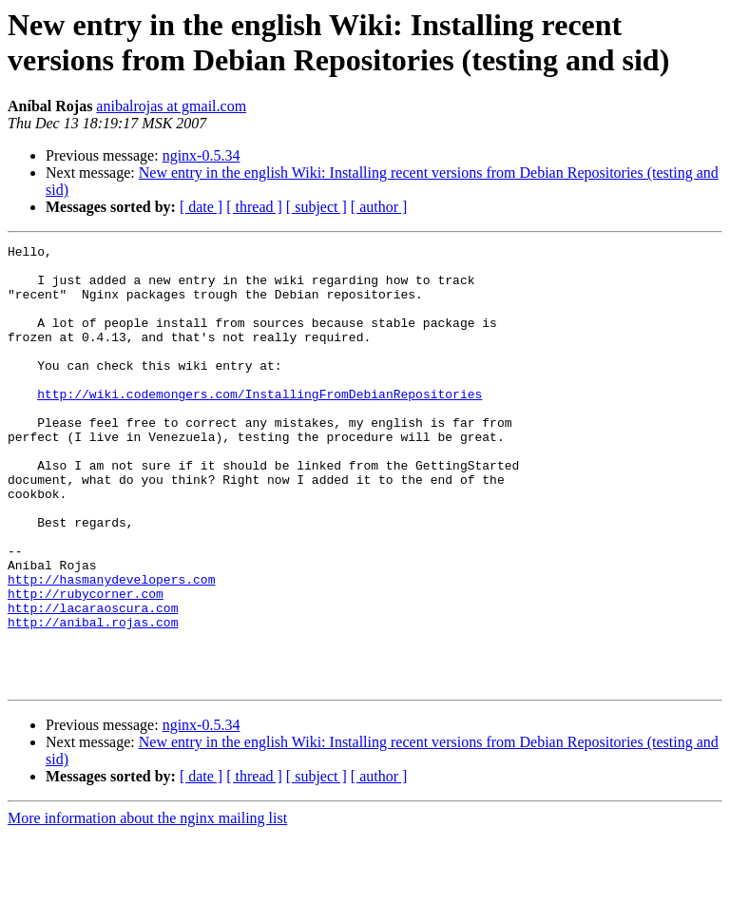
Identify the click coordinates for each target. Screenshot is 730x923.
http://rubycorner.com (85, 664)
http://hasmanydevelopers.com (111, 647)
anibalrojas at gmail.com (171, 106)
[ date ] (201, 207)
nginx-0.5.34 (201, 155)
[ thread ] (254, 207)
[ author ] (379, 207)
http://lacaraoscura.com (93, 681)
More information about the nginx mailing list (147, 906)
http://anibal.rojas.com (93, 698)
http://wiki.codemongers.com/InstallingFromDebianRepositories (259, 424)
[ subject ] (316, 207)
